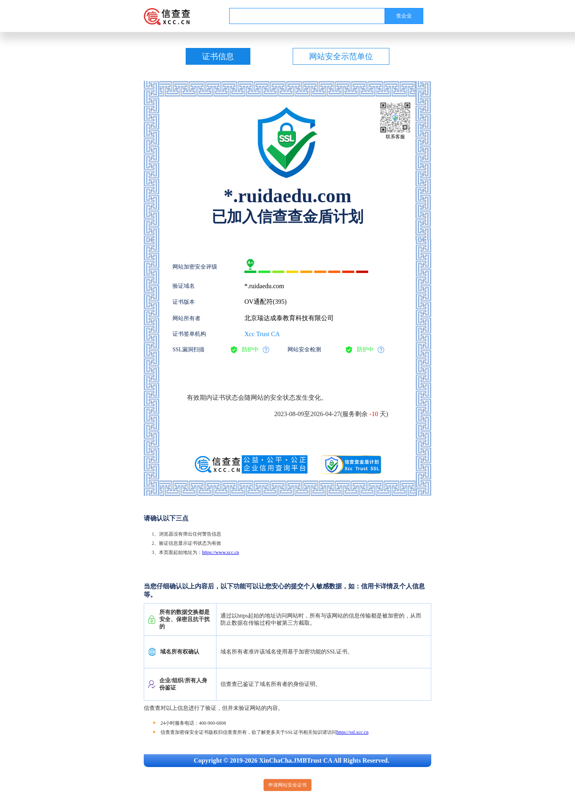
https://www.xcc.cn (220, 552)
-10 (373, 413)
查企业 (404, 16)
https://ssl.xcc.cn (353, 732)
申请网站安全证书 (287, 785)
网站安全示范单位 (341, 56)
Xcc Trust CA (262, 334)
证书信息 (218, 56)
